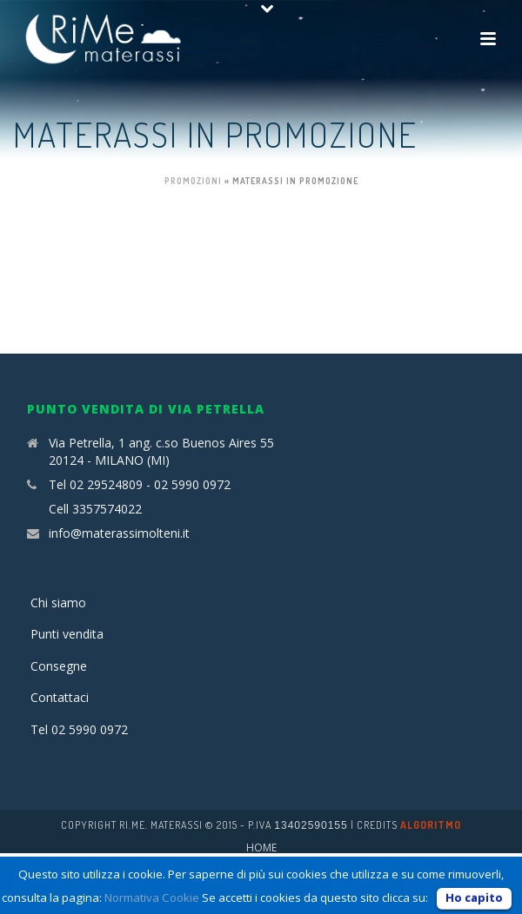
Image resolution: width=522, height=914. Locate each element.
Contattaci (59, 697)
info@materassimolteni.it (119, 533)
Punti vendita (67, 634)
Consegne (58, 666)
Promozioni (193, 181)
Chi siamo (58, 602)
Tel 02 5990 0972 (79, 729)
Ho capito (474, 897)
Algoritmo (430, 824)
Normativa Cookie (151, 897)
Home (261, 848)
